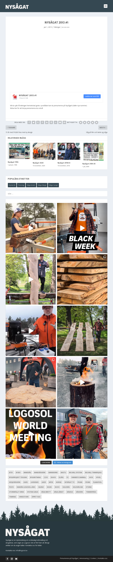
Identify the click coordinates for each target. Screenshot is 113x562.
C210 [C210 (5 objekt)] (46, 477)
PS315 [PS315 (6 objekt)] (11, 487)
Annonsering (84, 558)
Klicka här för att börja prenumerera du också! (26, 108)
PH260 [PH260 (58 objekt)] (80, 482)
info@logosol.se (21, 550)
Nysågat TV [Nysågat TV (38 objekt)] (69, 482)
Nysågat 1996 (13, 162)
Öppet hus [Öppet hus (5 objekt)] (36, 497)
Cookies (93, 558)
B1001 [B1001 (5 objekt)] (18, 472)
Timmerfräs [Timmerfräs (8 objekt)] (91, 492)
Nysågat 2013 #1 (28, 96)
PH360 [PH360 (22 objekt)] (87, 482)
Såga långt (42, 185)
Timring (21, 185)
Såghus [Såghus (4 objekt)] (70, 492)
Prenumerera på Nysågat (69, 558)
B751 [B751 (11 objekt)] (11, 472)
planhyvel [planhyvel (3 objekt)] (97, 482)
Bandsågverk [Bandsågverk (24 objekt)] (39, 472)
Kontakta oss (102, 558)
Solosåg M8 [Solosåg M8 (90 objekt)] (78, 487)
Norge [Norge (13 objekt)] (58, 482)
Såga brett (31, 185)
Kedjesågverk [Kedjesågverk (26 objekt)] (14, 482)
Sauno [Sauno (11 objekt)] (41, 487)
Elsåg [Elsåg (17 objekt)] (61, 477)
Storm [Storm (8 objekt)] (88, 487)
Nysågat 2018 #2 (64, 163)
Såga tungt (53, 185)
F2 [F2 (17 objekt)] (67, 477)
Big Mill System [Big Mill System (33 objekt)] (75, 472)
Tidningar (57, 27)
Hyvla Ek (12, 185)
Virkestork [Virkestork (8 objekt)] (24, 497)
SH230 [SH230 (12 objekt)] (49, 487)
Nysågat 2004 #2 (89, 164)
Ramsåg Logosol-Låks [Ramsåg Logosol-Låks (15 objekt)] (26, 487)
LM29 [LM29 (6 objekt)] (44, 482)
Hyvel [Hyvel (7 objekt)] (98, 477)
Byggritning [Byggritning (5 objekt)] (35, 477)
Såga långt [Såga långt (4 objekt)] (59, 492)
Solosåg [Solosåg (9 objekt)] (66, 487)
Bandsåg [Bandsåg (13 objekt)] (27, 472)
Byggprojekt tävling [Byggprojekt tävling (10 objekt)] (18, 477)
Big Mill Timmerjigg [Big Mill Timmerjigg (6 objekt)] (93, 472)
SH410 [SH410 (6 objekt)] (57, 487)
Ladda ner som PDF (92, 96)
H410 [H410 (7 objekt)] (91, 477)
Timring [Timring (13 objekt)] (12, 497)
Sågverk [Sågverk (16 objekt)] (79, 492)
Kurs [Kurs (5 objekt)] (26, 482)
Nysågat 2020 (38, 163)
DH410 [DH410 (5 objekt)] (53, 477)
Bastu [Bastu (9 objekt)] (63, 472)
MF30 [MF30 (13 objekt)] (51, 482)
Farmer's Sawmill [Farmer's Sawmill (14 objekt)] (79, 477)
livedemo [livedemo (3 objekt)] (35, 482)
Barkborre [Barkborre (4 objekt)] (53, 472)
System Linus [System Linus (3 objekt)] (32, 492)
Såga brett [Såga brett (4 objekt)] (46, 492)
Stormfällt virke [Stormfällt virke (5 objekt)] (16, 492)
